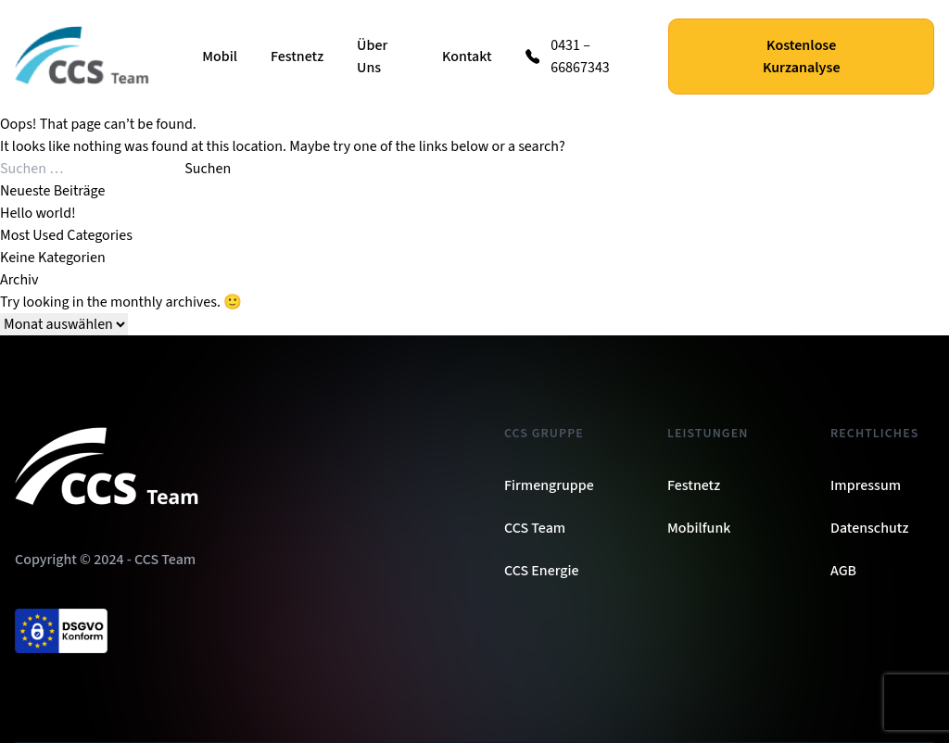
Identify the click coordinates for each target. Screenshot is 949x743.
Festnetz (297, 56)
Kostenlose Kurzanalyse (802, 56)
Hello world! (38, 213)
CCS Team (534, 528)
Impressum (865, 485)
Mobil (219, 56)
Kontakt (467, 56)
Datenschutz (869, 528)
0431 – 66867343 (580, 56)
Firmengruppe (549, 485)
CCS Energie (541, 570)
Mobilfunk (698, 528)
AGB (843, 570)
